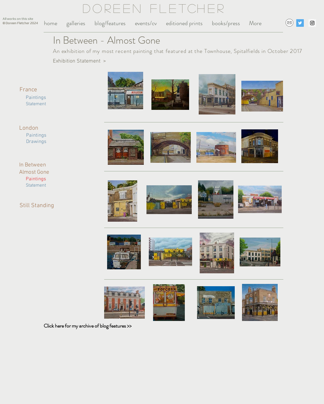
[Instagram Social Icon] (312, 23)
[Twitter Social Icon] (300, 23)
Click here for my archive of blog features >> (88, 326)
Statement (36, 185)
